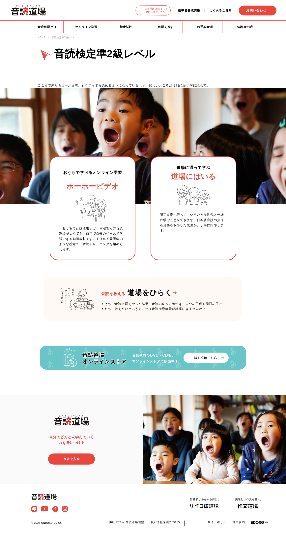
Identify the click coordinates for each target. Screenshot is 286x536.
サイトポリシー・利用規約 (226, 522)
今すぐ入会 (71, 459)
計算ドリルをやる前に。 (205, 503)
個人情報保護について (165, 522)
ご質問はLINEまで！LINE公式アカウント (156, 10)
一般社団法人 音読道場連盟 (125, 522)
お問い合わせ (256, 10)
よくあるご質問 (220, 10)
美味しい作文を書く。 (249, 503)
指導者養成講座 (189, 10)
